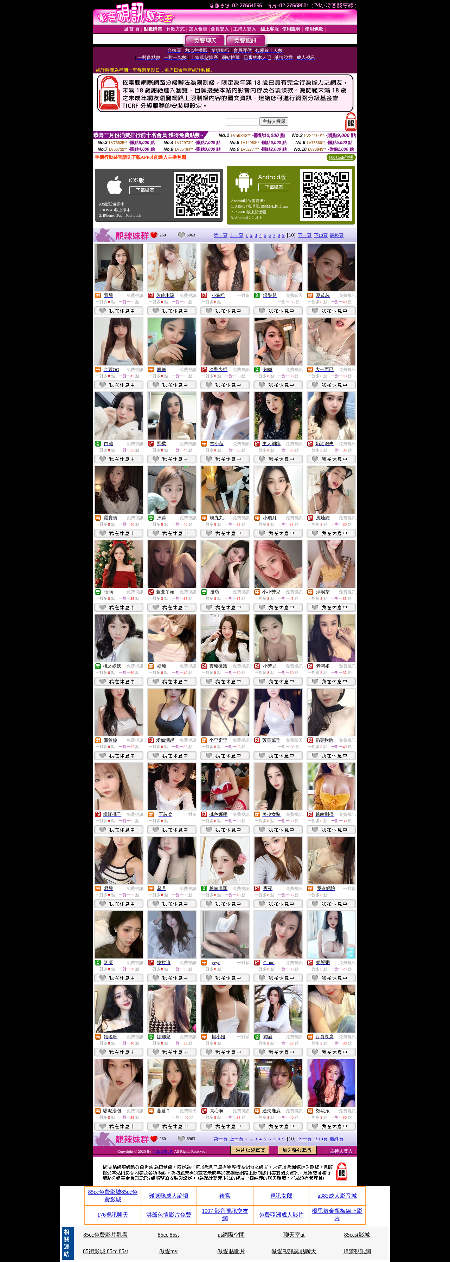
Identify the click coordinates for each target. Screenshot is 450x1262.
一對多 (243, 295)
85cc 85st (168, 1235)
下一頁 (304, 235)
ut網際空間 (231, 1235)
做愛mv (168, 1251)
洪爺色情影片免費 (168, 1215)
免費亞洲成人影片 (281, 1215)
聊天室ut (293, 1235)
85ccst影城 (357, 1235)
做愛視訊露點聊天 (293, 1251)
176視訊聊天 (112, 1215)
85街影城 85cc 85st (105, 1251)
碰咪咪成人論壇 (168, 1196)
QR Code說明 (341, 157)
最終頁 (336, 235)
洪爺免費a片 (163, 1151)
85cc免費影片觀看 (105, 1235)
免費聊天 (294, 295)
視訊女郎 (281, 1196)
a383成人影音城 (337, 1196)
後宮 (225, 1196)
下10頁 (321, 235)
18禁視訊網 (357, 1251)
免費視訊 (135, 295)
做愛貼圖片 (231, 1251)
